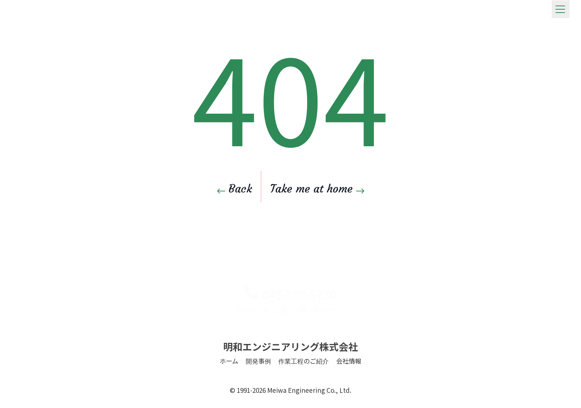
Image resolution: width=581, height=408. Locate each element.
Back (234, 188)
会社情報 (348, 372)
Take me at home (317, 188)
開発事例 (258, 372)
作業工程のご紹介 (303, 372)
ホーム (229, 372)
